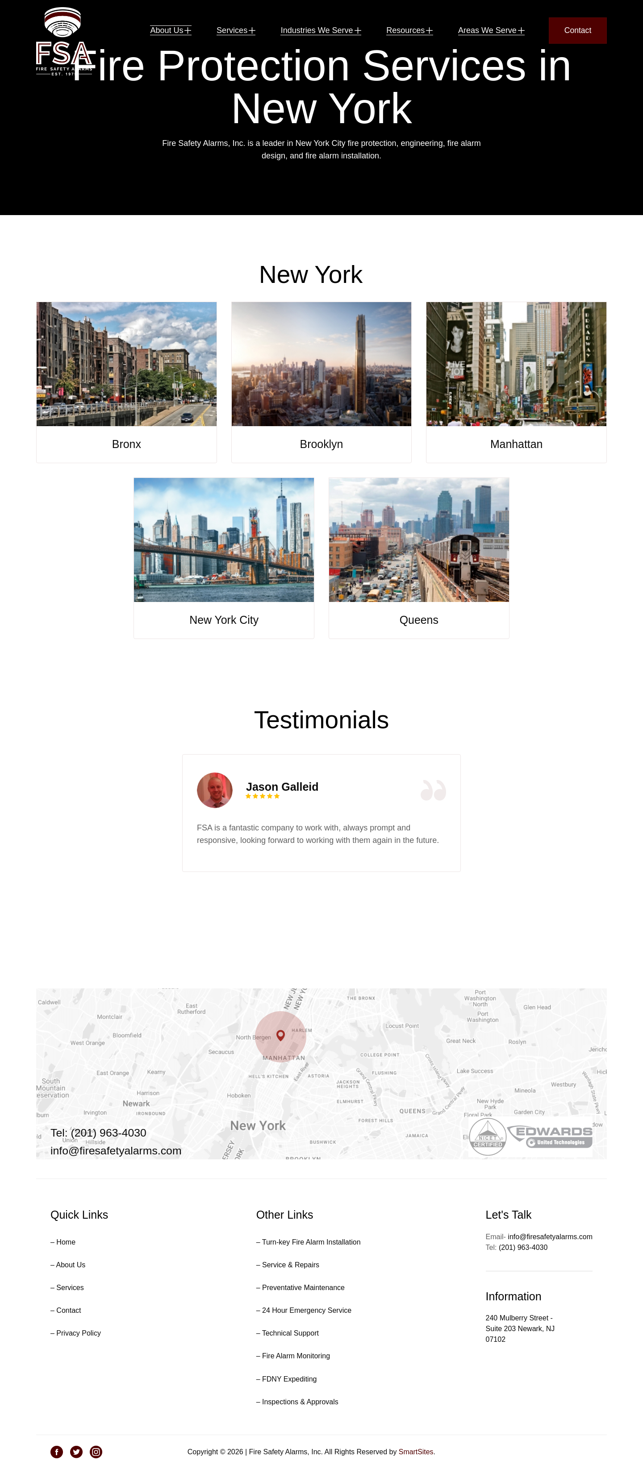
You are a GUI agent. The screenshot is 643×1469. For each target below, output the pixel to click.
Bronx (126, 475)
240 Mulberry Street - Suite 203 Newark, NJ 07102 (520, 1328)
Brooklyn (321, 475)
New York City (224, 650)
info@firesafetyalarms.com (116, 1151)
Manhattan (516, 475)
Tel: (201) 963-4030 (98, 1133)
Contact (578, 31)
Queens (419, 650)
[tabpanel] (321, 844)
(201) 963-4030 (523, 1247)
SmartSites (416, 1452)
